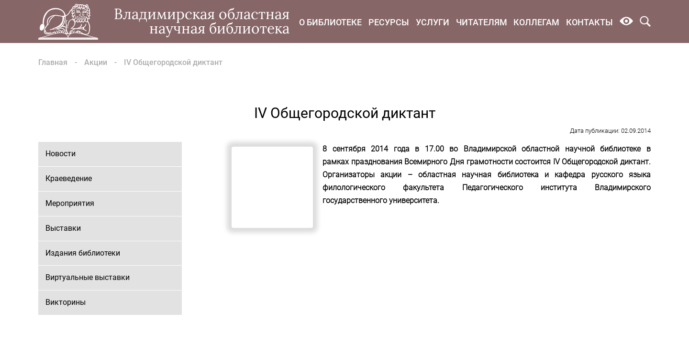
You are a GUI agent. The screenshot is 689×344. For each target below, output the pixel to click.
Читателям (481, 22)
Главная (52, 62)
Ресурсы (388, 22)
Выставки (63, 228)
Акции (95, 62)
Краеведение (68, 178)
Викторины (65, 302)
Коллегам (536, 22)
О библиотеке (330, 22)
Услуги (432, 22)
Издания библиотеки (82, 253)
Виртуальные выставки (87, 277)
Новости (60, 153)
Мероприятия (69, 203)
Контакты (589, 22)
